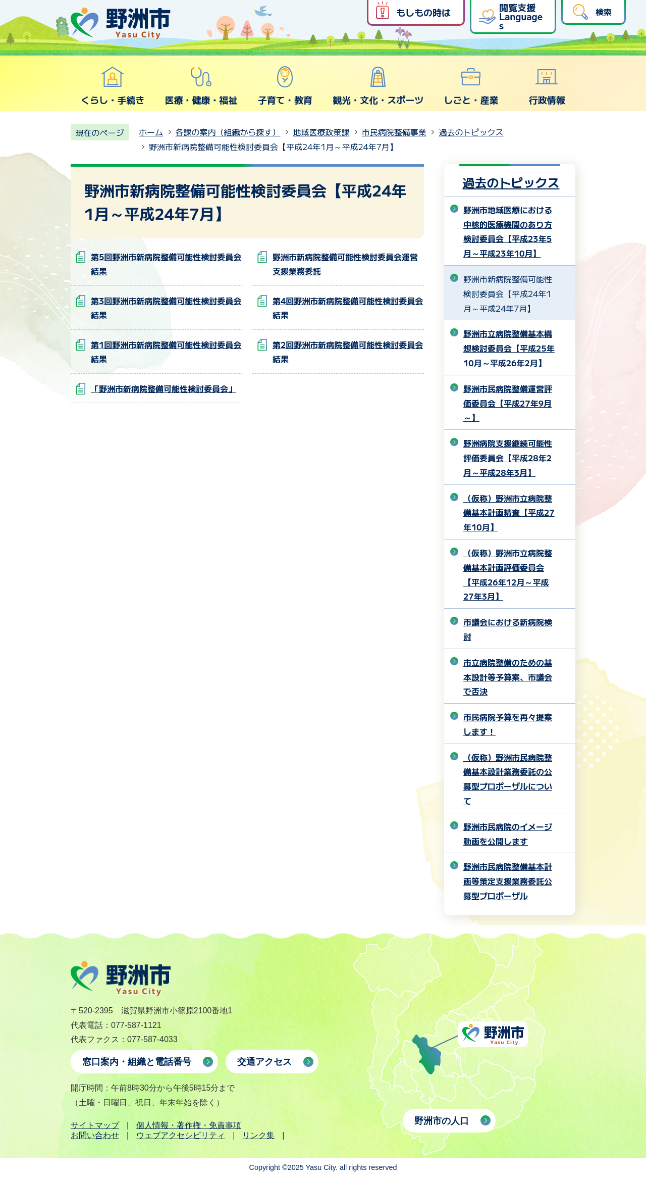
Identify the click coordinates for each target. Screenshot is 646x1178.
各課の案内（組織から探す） (228, 132)
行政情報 (547, 86)
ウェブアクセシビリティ (180, 1135)
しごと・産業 (471, 86)
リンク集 (258, 1135)
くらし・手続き (112, 86)
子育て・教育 (285, 86)
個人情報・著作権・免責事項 (188, 1125)
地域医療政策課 (321, 132)
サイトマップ (95, 1125)
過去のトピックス (471, 132)
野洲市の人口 (441, 1121)
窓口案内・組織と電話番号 (136, 1062)
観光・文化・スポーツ (378, 86)
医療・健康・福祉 (201, 86)
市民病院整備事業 (394, 132)
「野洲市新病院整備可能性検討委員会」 (163, 388)
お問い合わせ (95, 1135)
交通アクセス (264, 1062)
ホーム (151, 132)
